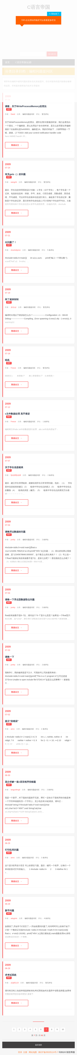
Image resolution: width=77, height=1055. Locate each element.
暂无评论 (45, 114)
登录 (20, 1052)
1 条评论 (46, 422)
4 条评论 (47, 918)
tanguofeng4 (15, 790)
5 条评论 (50, 250)
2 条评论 (51, 475)
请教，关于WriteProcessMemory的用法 (25, 106)
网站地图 (33, 1052)
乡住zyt (13, 307)
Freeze (13, 368)
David (13, 114)
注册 (25, 1052)
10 (63, 1029)
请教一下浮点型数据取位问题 (20, 599)
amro (12, 729)
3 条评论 (44, 858)
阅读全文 (15, 145)
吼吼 (7, 360)
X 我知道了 (54, 14)
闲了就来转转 (12, 299)
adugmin (14, 918)
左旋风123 (15, 983)
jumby (13, 540)
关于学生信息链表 (14, 467)
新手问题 (9, 910)
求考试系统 (10, 975)
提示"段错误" (11, 721)
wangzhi (14, 182)
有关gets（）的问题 (15, 174)
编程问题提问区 (28, 114)
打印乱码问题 (12, 850)
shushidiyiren (16, 250)
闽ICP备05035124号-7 (48, 1052)
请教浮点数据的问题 (15, 532)
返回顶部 (38, 1045)
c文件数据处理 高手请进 (17, 414)
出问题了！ (10, 242)
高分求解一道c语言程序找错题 (20, 782)
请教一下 (9, 657)
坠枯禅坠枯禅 (16, 475)
